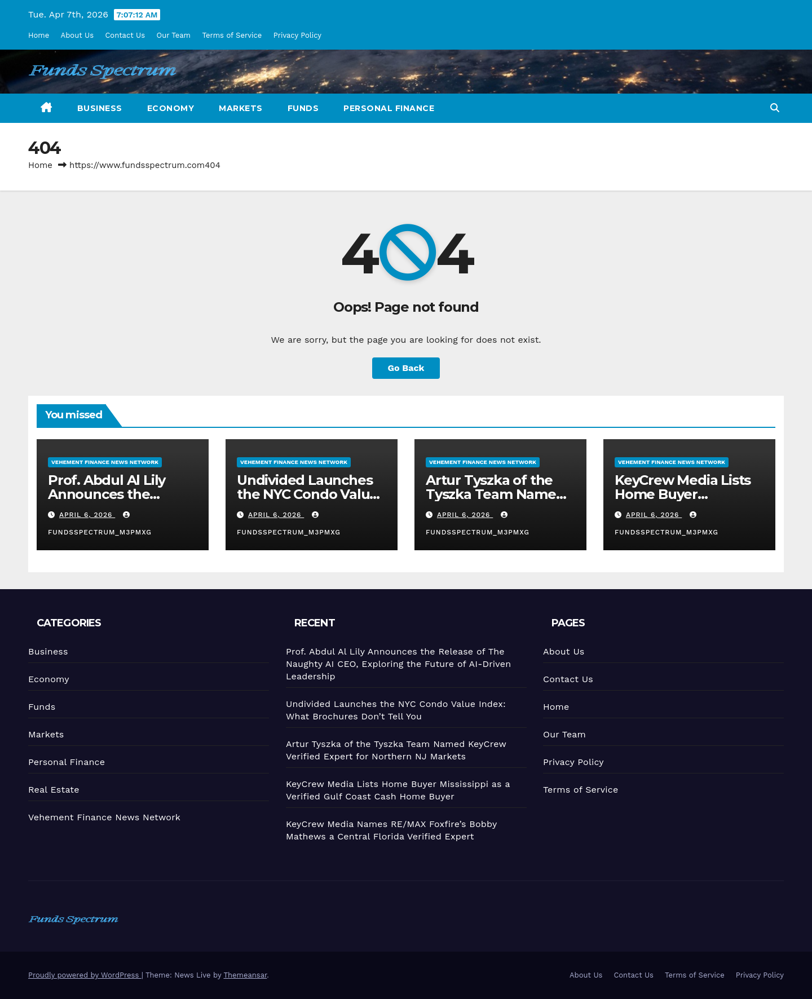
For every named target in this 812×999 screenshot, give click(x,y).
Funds (303, 108)
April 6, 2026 (87, 515)
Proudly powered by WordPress (85, 975)
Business (99, 108)
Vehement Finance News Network (104, 462)
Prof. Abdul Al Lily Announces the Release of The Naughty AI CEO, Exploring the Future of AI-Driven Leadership (398, 664)
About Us (77, 35)
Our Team (174, 35)
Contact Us (125, 35)
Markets (241, 108)
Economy (171, 108)
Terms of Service (232, 35)
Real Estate (54, 789)
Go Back (406, 368)
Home (38, 35)
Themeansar (245, 975)
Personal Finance (388, 108)
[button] (774, 108)
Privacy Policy (297, 35)
